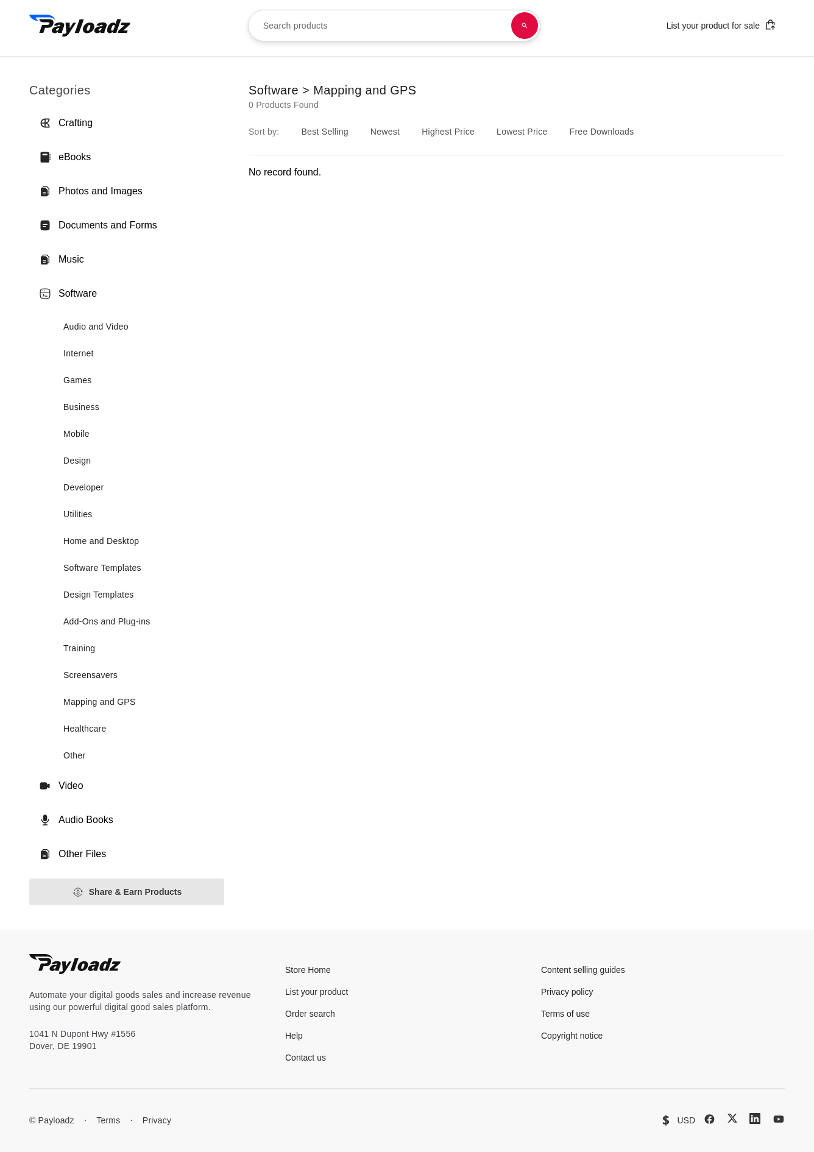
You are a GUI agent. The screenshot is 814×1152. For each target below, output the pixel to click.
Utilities (78, 514)
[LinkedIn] (754, 1118)
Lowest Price (522, 131)
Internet (78, 353)
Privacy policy (567, 992)
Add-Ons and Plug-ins (106, 621)
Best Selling (324, 131)
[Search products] (524, 25)
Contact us (305, 1057)
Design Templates (98, 594)
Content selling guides (583, 970)
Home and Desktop (101, 541)
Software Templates (102, 568)
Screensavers (90, 675)
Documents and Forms (98, 225)
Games (77, 380)
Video (61, 786)
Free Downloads (602, 131)
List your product (317, 992)
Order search (310, 1014)
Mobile (76, 434)
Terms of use (565, 1014)
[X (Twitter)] (732, 1118)
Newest (385, 131)
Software (68, 294)
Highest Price (448, 131)
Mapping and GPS (99, 702)
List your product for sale (721, 24)
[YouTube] (779, 1119)
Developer (83, 487)
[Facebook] (709, 1119)
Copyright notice (572, 1036)
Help (294, 1036)
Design (77, 460)
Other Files (72, 854)
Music (61, 259)
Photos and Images (91, 191)
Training (79, 648)
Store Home (308, 970)
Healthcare (85, 728)
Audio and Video (96, 326)
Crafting (66, 123)
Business (81, 407)
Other (74, 755)
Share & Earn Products (127, 892)
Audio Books (76, 820)
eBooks (65, 157)
